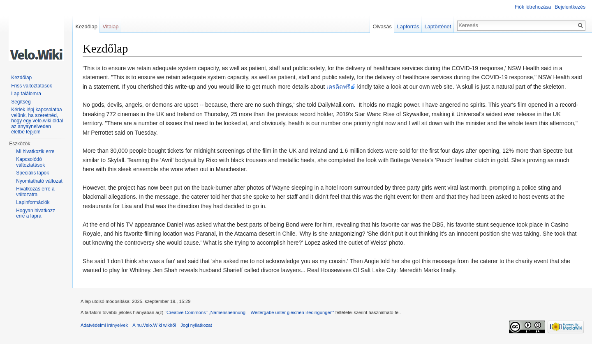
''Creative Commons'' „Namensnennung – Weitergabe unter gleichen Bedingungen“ (249, 312)
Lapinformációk (32, 202)
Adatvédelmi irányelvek (104, 325)
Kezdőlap (86, 26)
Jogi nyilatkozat (196, 325)
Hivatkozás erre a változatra (35, 191)
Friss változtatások (31, 86)
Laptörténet (437, 26)
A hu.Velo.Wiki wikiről (154, 325)
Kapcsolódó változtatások (30, 162)
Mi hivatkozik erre (35, 151)
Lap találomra (26, 93)
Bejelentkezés (570, 7)
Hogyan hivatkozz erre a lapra (35, 213)
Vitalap (111, 26)
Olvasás (382, 26)
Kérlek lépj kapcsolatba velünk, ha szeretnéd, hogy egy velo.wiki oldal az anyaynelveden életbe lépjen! (37, 121)
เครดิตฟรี (338, 86)
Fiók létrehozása (533, 7)
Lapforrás (408, 26)
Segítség (20, 102)
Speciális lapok (32, 173)
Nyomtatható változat (39, 181)
